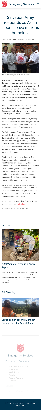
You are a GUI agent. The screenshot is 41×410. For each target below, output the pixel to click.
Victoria (12, 375)
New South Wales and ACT (19, 366)
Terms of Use (20, 405)
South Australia (15, 372)
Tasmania (12, 380)
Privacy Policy (30, 403)
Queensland (13, 369)
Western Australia (16, 378)
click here (22, 204)
